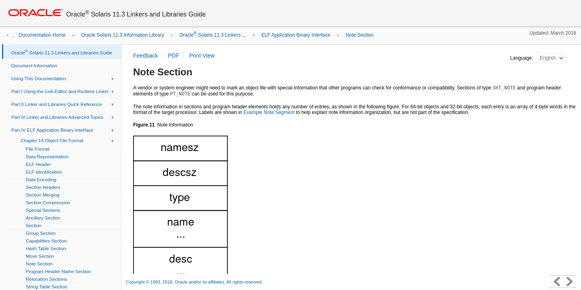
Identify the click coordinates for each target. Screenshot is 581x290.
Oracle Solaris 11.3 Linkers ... (213, 35)
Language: (522, 58)
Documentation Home (42, 35)
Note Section (360, 35)
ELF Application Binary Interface (295, 35)
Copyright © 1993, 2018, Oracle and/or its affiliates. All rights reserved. (194, 282)
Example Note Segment (269, 112)
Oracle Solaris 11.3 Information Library (122, 35)
